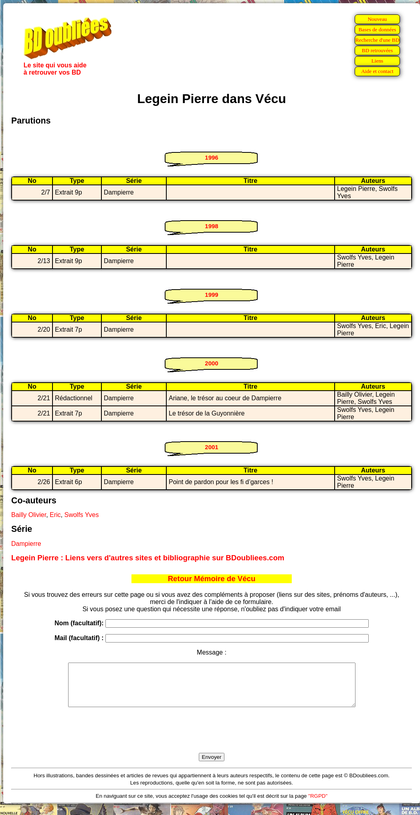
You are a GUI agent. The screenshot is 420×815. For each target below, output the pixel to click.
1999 (211, 294)
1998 (211, 226)
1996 (211, 157)
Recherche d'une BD (377, 40)
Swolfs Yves (81, 514)
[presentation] (212, 739)
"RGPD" (317, 804)
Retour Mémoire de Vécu (212, 578)
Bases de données (377, 29)
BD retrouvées (377, 50)
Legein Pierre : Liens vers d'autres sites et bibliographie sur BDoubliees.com (147, 557)
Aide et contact (377, 71)
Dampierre (26, 543)
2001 (211, 447)
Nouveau (377, 19)
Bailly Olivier (28, 514)
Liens (378, 61)
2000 (211, 363)
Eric (55, 514)
